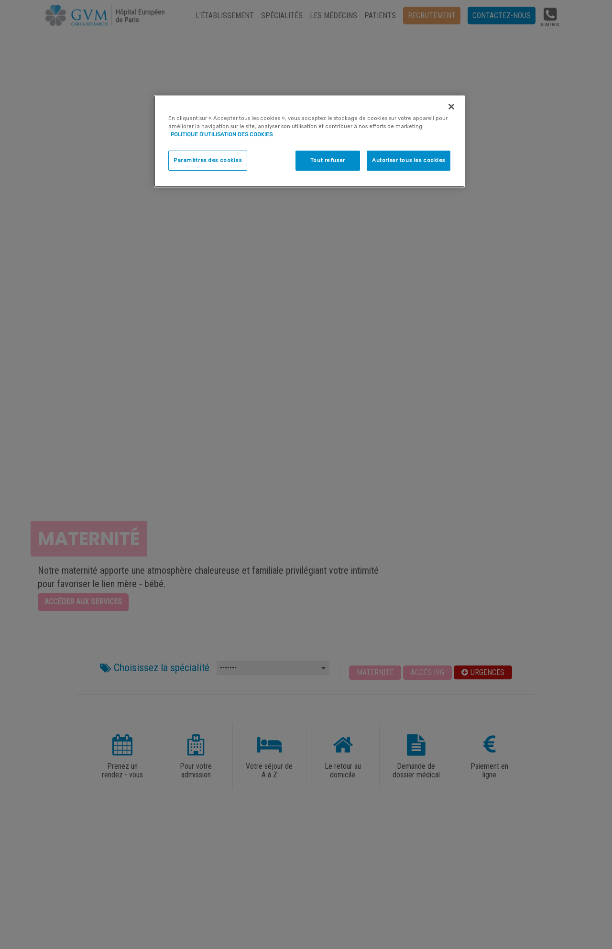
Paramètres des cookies (208, 160)
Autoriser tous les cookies (408, 160)
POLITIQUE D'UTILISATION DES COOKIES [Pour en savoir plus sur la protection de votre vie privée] (222, 134)
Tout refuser (327, 160)
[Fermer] (451, 106)
